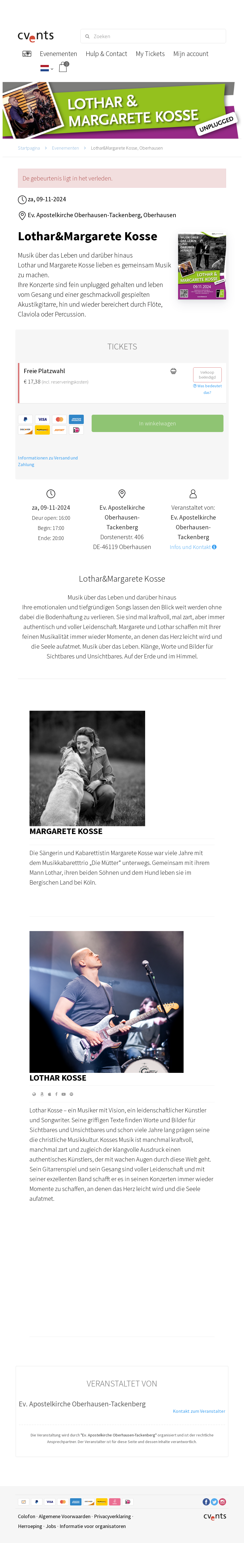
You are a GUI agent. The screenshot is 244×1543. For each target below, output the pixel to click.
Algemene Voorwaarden (64, 1516)
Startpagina (29, 148)
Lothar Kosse (57, 1077)
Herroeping (30, 1526)
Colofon (26, 1516)
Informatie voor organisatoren (93, 1526)
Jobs (51, 1526)
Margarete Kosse (66, 830)
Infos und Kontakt (193, 547)
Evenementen (65, 148)
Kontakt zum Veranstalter (199, 1411)
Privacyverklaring (112, 1516)
